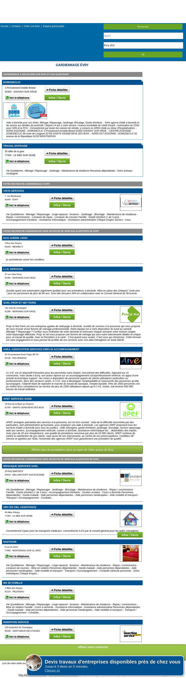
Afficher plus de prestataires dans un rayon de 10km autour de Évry (72, 449)
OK (143, 54)
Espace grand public (53, 26)
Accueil (4, 26)
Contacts (16, 26)
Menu (93, 2)
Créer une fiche (32, 26)
